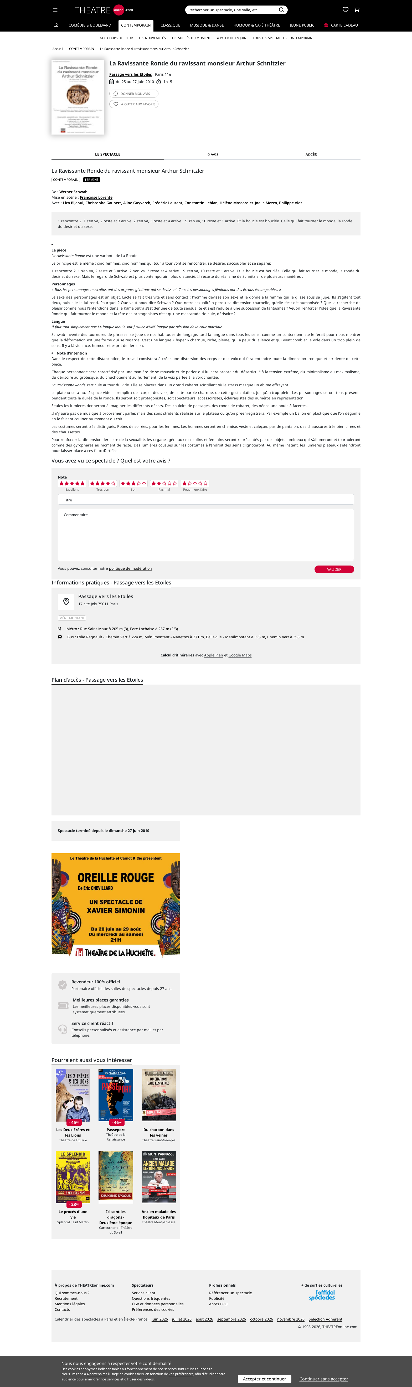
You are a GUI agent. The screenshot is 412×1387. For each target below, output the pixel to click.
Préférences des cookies (153, 1354)
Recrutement (66, 1343)
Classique (170, 25)
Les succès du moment (191, 38)
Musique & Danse (207, 25)
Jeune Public (302, 25)
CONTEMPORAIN (65, 179)
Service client (143, 1337)
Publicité (216, 1343)
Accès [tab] (311, 154)
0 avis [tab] (213, 154)
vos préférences (181, 1373)
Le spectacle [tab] (107, 154)
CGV (135, 1348)
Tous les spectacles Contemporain (282, 38)
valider (334, 569)
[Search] (230, 10)
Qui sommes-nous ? (72, 1337)
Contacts (62, 1354)
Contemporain (136, 25)
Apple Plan (213, 655)
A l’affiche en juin (231, 38)
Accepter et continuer (264, 1379)
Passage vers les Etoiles (130, 74)
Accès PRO (218, 1348)
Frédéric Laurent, (167, 202)
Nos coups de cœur (116, 38)
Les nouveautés (152, 38)
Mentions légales (70, 1348)
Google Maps (240, 655)
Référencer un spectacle (230, 1337)
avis (132, 93)
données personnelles (164, 1348)
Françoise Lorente (96, 197)
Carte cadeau (341, 25)
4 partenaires (97, 1373)
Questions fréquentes (151, 1343)
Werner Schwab (73, 191)
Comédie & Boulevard (90, 25)
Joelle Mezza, (266, 202)
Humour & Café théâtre (257, 25)
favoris (135, 104)
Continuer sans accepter (324, 1379)
